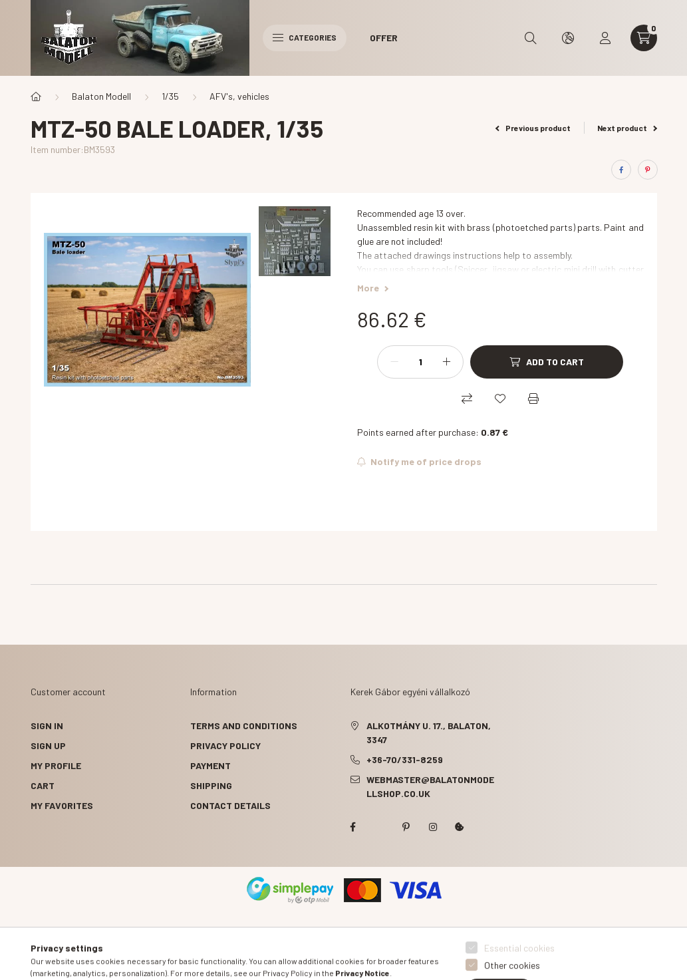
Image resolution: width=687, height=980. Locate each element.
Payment (210, 765)
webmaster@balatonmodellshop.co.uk (430, 786)
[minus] (394, 362)
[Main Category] (36, 96)
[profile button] (605, 38)
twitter (379, 827)
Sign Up (48, 745)
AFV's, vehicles (239, 96)
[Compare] (467, 398)
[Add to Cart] (546, 362)
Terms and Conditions (243, 725)
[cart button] (643, 38)
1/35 (170, 96)
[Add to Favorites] (500, 398)
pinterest (406, 827)
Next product (627, 127)
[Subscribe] (419, 461)
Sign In (47, 725)
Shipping (211, 785)
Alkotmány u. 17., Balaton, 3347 (428, 732)
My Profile (56, 765)
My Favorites (62, 805)
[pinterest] (648, 170)
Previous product (533, 127)
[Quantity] (420, 362)
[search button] (530, 38)
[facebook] (621, 170)
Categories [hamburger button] (305, 37)
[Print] (533, 398)
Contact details (230, 805)
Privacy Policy (225, 745)
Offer (384, 37)
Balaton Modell (101, 96)
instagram (433, 827)
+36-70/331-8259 (404, 759)
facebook (353, 827)
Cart (43, 785)
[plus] (446, 362)
